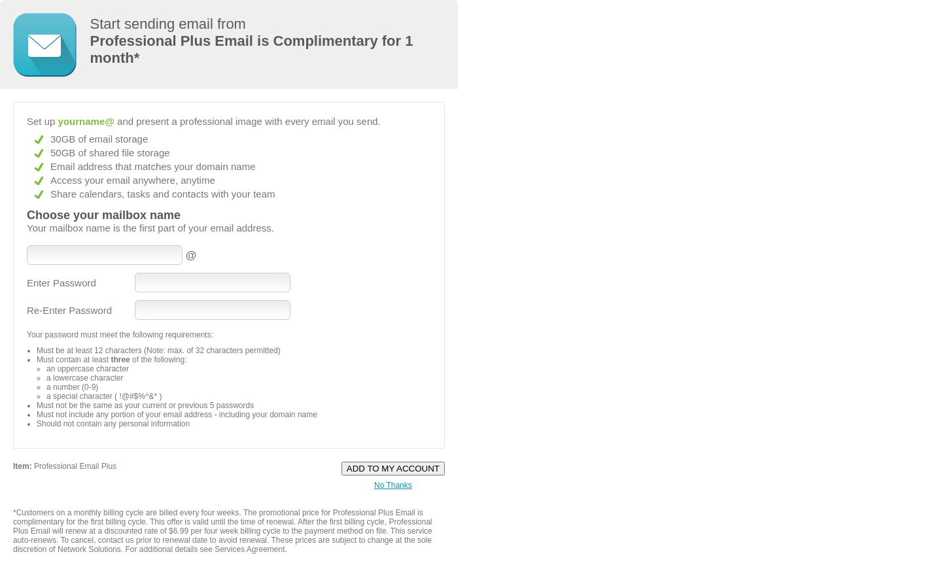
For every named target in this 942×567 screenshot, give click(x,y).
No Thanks (393, 485)
